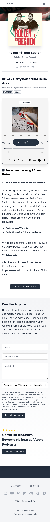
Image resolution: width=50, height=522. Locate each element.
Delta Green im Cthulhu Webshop (23, 232)
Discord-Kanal (34, 250)
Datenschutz (17, 485)
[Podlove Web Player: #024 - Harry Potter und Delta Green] (25, 131)
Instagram (11, 254)
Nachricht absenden (13, 415)
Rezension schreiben (14, 451)
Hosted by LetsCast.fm (25, 511)
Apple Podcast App (16, 246)
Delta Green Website (16, 228)
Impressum (34, 485)
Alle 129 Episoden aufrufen (25, 287)
